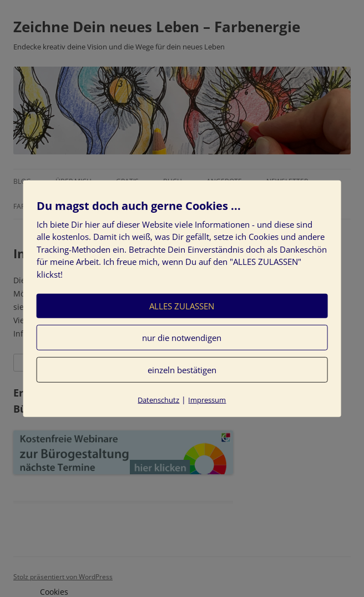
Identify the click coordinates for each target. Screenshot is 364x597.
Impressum (207, 400)
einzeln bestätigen (182, 369)
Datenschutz (158, 400)
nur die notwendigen (181, 337)
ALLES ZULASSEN (181, 306)
